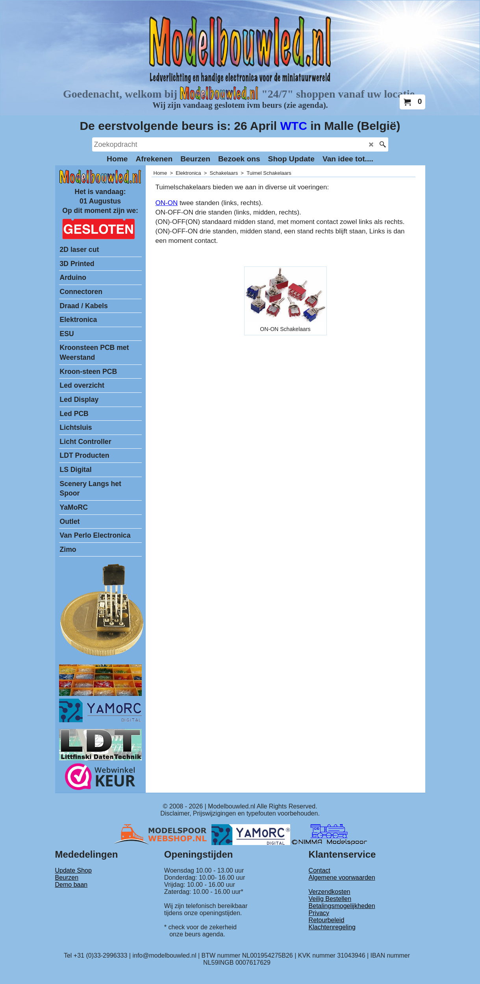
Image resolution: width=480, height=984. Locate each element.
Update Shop (73, 870)
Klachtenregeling (332, 927)
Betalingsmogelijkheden (342, 906)
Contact (319, 870)
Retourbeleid (327, 920)
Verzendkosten (329, 891)
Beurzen (67, 877)
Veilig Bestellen (330, 898)
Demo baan (71, 884)
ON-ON (167, 203)
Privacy (319, 913)
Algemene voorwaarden (342, 877)
